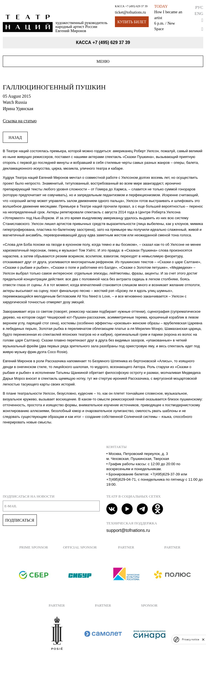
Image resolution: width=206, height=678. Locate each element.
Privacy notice (190, 639)
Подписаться (19, 520)
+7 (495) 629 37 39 (136, 6)
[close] (203, 639)
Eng (199, 13)
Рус (199, 7)
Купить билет (131, 22)
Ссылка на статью (20, 120)
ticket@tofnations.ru (130, 12)
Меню (103, 61)
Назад (15, 137)
